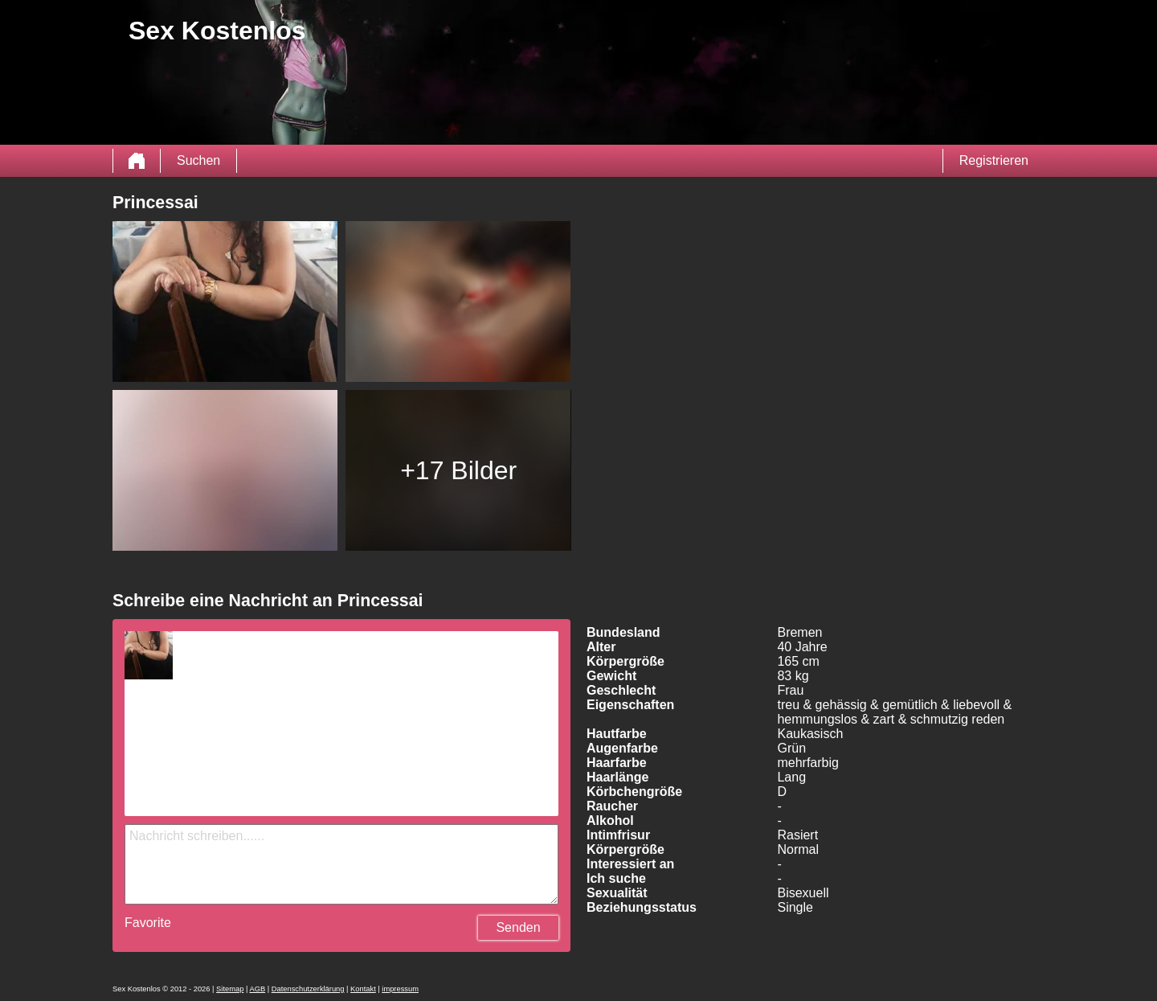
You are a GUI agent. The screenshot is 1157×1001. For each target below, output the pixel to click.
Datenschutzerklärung (308, 989)
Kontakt (363, 989)
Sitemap (229, 989)
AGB (257, 989)
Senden (518, 927)
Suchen (198, 160)
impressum (400, 989)
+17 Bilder (458, 470)
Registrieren (993, 160)
